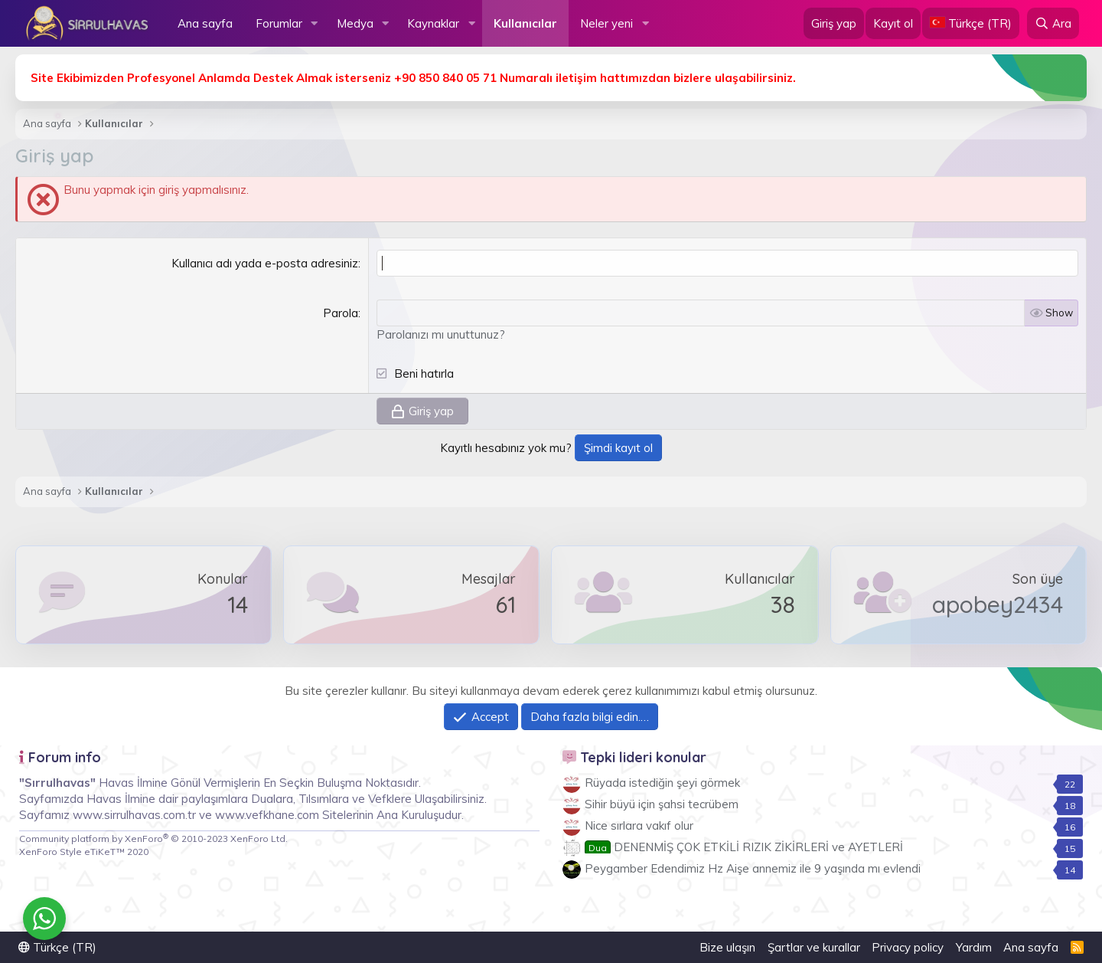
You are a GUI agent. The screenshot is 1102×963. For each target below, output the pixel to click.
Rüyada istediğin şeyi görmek (662, 782)
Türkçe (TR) (57, 947)
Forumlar (279, 23)
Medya (355, 23)
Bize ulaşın (727, 947)
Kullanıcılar (525, 23)
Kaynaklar (433, 23)
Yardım (974, 947)
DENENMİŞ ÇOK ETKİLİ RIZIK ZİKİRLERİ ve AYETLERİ (744, 847)
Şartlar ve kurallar (814, 947)
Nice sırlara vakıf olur (639, 825)
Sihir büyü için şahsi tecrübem (661, 804)
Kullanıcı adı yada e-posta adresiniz (264, 263)
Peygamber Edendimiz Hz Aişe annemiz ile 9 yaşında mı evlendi (753, 868)
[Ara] (1053, 23)
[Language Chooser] (970, 23)
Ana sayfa (205, 23)
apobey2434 (997, 604)
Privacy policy (908, 947)
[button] (314, 23)
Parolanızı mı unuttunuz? (441, 334)
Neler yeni (606, 23)
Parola (340, 313)
